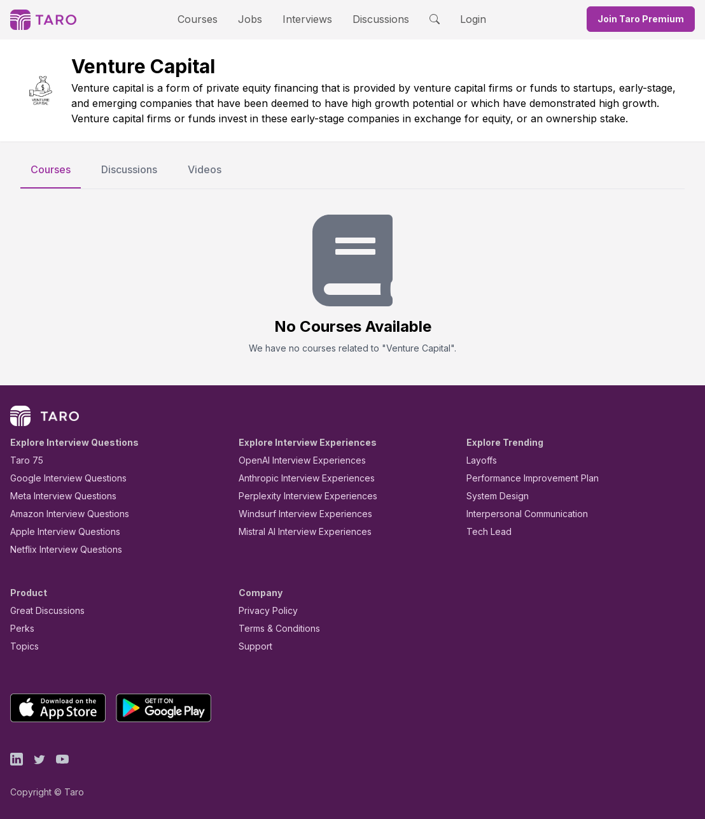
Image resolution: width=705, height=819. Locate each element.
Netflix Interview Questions (59, 549)
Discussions (371, 18)
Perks (20, 628)
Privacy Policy (265, 610)
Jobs (254, 18)
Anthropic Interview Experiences (298, 478)
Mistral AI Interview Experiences (298, 531)
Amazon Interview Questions (62, 513)
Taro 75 (24, 460)
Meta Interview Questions (56, 496)
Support (253, 646)
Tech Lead (484, 531)
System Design (493, 496)
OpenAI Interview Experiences (294, 460)
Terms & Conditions (275, 628)
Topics (22, 646)
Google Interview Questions (60, 478)
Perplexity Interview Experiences (298, 496)
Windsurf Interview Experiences (296, 513)
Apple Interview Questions (58, 531)
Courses (208, 18)
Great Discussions (42, 610)
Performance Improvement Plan (523, 478)
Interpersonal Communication (519, 513)
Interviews (305, 18)
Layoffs (480, 460)
